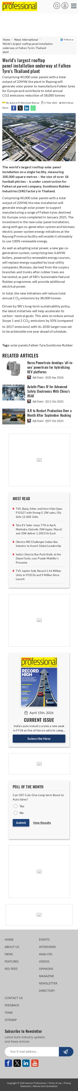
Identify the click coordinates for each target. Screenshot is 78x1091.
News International (26, 39)
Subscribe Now (39, 738)
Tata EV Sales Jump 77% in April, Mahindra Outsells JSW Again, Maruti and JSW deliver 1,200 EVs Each (39, 529)
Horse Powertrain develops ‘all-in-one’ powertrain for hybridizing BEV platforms (50, 367)
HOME (9, 939)
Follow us (67, 39)
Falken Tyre (37, 345)
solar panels (19, 345)
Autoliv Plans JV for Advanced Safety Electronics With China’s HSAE (48, 391)
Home (6, 39)
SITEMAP (11, 1020)
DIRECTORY (47, 991)
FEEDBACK (12, 1005)
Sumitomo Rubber (59, 345)
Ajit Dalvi (35, 377)
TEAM (9, 1012)
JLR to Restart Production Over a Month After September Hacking (49, 413)
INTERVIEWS (47, 947)
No (22, 813)
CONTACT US (14, 998)
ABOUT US (12, 947)
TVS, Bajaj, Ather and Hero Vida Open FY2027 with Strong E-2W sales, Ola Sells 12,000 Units (39, 512)
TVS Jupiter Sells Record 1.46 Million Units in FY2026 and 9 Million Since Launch (38, 575)
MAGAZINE (46, 976)
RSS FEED (11, 969)
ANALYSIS (45, 954)
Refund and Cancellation (45, 1086)
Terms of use (55, 1083)
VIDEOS (44, 961)
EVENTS (44, 939)
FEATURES (12, 961)
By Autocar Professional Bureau (21, 102)
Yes (22, 806)
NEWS (9, 954)
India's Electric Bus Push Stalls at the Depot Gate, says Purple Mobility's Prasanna (38, 558)
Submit (21, 822)
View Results (42, 822)
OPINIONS (46, 969)
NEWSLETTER (48, 983)
